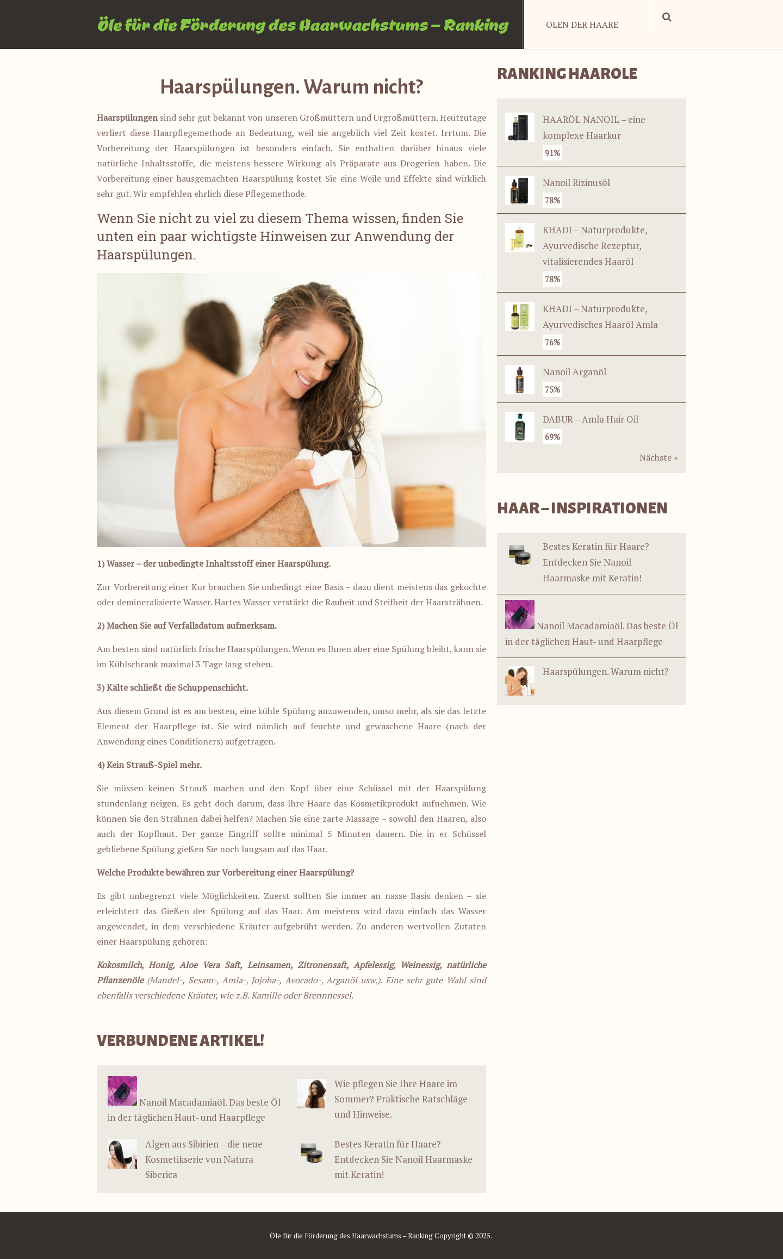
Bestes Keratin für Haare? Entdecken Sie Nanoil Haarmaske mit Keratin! (403, 1159)
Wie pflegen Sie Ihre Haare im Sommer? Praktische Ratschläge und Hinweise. (401, 1098)
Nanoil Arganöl (574, 371)
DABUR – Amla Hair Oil (590, 419)
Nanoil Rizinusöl (576, 182)
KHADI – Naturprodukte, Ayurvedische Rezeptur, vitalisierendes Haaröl (595, 246)
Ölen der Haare (582, 24)
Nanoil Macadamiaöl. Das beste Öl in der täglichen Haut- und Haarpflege (591, 624)
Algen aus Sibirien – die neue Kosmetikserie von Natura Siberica (204, 1159)
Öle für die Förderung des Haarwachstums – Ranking (302, 24)
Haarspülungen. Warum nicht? (587, 672)
